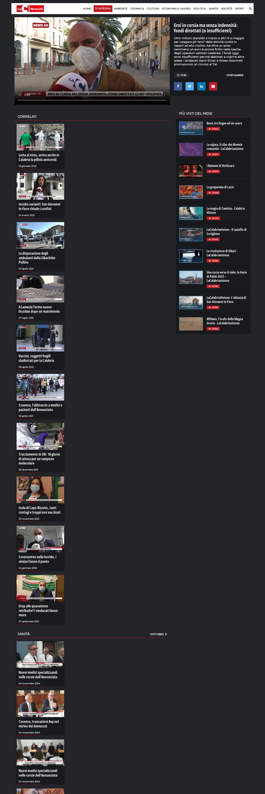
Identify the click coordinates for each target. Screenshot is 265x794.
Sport (239, 8)
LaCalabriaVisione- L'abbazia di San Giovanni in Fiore (226, 299)
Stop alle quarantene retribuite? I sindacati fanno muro (40, 587)
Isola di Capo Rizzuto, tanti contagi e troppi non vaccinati (40, 491)
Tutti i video (158, 607)
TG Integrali (103, 8)
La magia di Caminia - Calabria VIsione (226, 210)
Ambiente (121, 8)
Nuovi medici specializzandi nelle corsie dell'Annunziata (39, 647)
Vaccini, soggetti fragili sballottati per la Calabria (40, 348)
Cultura (153, 8)
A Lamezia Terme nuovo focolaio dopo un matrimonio (39, 300)
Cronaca (137, 8)
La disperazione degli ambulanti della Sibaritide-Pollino (39, 252)
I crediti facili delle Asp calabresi (39, 789)
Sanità (213, 8)
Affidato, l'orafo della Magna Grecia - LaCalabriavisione (225, 321)
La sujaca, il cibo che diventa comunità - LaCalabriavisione (225, 146)
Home (87, 8)
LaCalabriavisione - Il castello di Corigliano (227, 231)
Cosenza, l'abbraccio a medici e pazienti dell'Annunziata (38, 396)
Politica (200, 8)
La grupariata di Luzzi (220, 187)
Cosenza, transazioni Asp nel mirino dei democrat (36, 695)
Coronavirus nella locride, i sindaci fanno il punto (36, 539)
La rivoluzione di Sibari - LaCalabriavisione (222, 253)
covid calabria (234, 75)
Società (226, 8)
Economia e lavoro (176, 8)
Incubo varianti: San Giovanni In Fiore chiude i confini (39, 205)
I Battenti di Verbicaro (220, 165)
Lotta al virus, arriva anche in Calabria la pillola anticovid (37, 157)
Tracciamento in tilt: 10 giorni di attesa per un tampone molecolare (40, 443)
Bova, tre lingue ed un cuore (224, 123)
